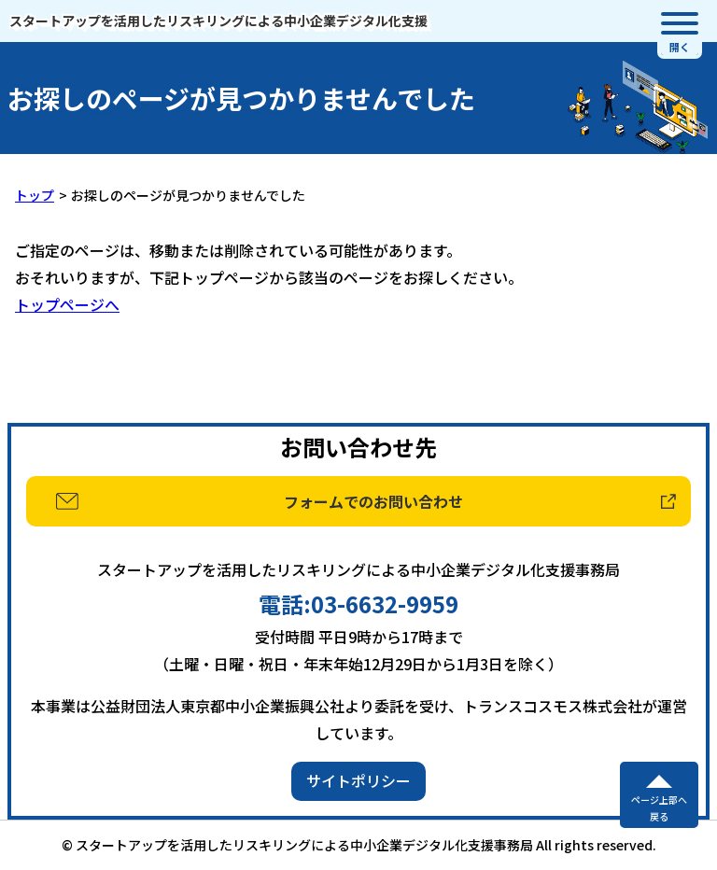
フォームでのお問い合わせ (373, 501)
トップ (34, 195)
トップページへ (67, 304)
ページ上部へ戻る (659, 808)
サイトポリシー (358, 780)
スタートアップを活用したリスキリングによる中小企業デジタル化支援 (218, 20)
